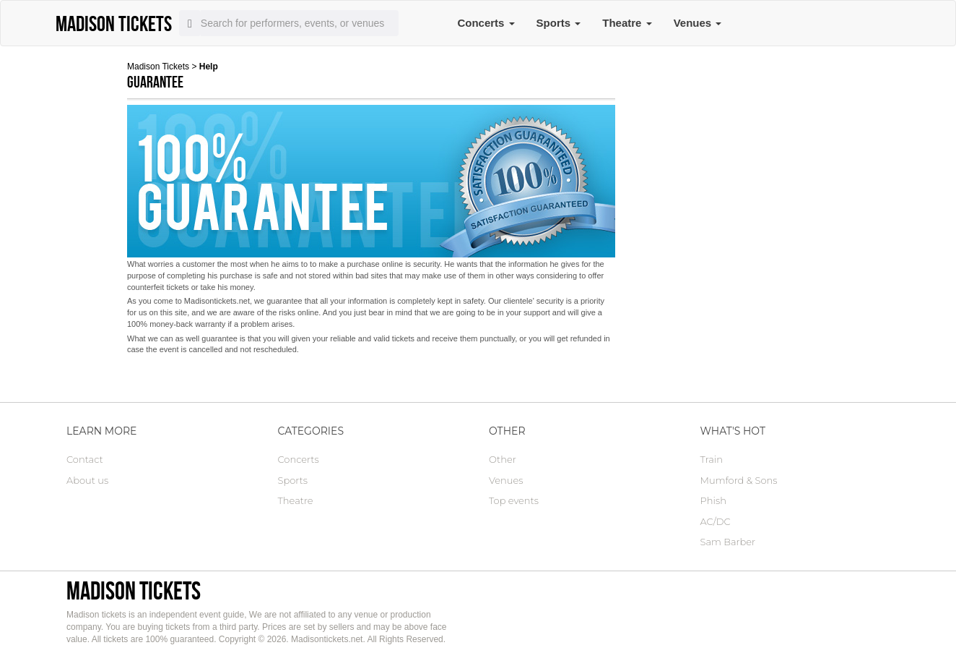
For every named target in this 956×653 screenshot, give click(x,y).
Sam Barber (728, 541)
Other (502, 459)
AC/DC (715, 521)
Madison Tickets (158, 66)
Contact (84, 459)
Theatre (626, 23)
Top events (514, 500)
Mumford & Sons (739, 480)
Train (711, 459)
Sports (558, 23)
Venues (698, 23)
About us (87, 480)
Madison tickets (133, 590)
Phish (713, 500)
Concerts (485, 23)
